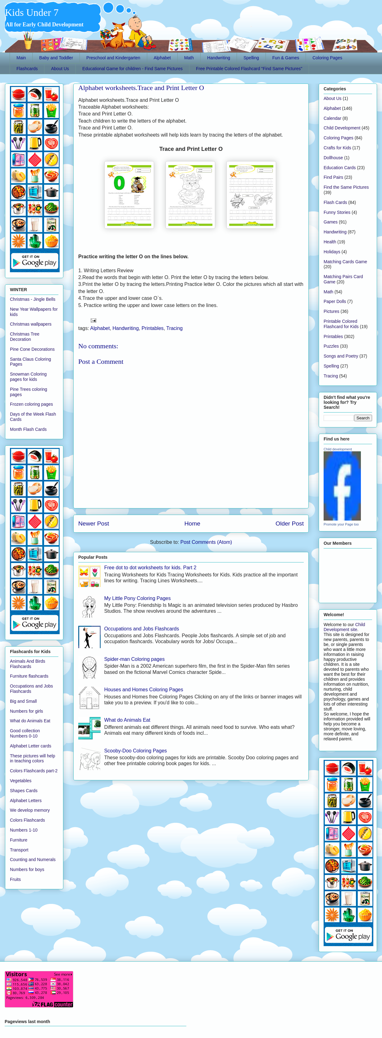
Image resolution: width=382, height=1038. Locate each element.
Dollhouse (333, 157)
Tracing (174, 328)
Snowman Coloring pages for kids (28, 377)
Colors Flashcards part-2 (33, 770)
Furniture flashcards (29, 676)
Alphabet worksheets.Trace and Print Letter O (141, 88)
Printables (153, 328)
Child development (338, 449)
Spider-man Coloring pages (134, 659)
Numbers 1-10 (24, 830)
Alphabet (162, 57)
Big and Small (23, 701)
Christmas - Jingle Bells (32, 299)
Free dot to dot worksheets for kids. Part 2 (150, 567)
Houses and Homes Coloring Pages (143, 689)
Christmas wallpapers (31, 324)
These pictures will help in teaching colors (32, 758)
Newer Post (93, 523)
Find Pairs (333, 177)
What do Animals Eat (127, 720)
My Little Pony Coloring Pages (137, 598)
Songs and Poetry (341, 356)
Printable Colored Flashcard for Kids (341, 324)
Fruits (15, 879)
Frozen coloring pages (31, 404)
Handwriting (218, 57)
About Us (60, 68)
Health (330, 241)
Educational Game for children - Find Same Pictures (132, 68)
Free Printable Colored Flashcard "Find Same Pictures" (249, 68)
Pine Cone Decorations (32, 349)
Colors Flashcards (27, 820)
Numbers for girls (26, 711)
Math (189, 57)
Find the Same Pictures (346, 187)
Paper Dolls (335, 301)
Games (331, 221)
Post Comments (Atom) (206, 542)
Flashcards (27, 68)
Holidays (332, 251)
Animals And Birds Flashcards (27, 664)
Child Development (342, 127)
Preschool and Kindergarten (113, 57)
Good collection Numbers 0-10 (25, 733)
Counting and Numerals (33, 859)
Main (21, 57)
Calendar (332, 118)
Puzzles (331, 346)
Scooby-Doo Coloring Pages (135, 750)
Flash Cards (335, 202)
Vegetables (20, 780)
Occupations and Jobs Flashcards (141, 628)
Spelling (251, 57)
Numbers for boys (27, 869)
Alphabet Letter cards (30, 745)
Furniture (18, 839)
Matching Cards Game (345, 261)
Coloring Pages (327, 57)
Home (192, 523)
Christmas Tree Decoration (24, 337)
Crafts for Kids (337, 147)
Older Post (289, 523)
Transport (19, 849)
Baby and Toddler (56, 57)
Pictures (331, 311)
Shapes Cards (24, 790)
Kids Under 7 (31, 12)
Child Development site (344, 627)
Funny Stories (337, 212)
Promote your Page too (341, 524)
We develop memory (30, 810)
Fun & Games (285, 57)
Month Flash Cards (28, 429)
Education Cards (340, 167)
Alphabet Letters (26, 800)
